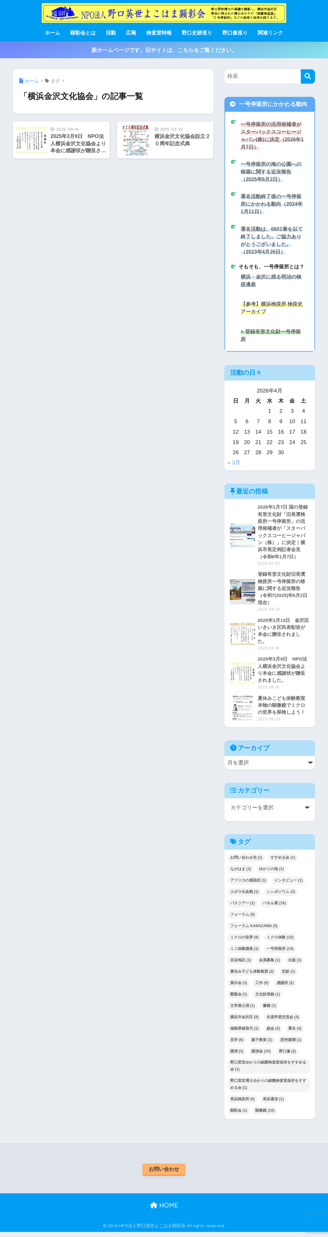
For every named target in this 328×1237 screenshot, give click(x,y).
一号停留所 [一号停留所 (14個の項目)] (280, 953)
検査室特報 (159, 32)
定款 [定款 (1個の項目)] (288, 976)
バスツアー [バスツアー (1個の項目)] (242, 908)
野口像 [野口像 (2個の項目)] (287, 1055)
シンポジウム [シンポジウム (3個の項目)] (281, 896)
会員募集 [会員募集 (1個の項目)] (269, 964)
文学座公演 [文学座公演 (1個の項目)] (242, 1010)
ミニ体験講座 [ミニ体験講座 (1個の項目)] (244, 953)
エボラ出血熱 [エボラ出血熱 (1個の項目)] (244, 896)
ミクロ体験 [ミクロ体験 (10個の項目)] (280, 941)
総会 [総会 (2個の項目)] (273, 1033)
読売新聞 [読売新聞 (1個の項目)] (291, 1044)
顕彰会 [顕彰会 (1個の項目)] (238, 1115)
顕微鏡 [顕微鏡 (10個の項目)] (264, 1115)
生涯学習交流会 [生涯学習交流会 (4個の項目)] (283, 1021)
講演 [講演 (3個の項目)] (236, 1055)
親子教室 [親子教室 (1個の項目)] (261, 1044)
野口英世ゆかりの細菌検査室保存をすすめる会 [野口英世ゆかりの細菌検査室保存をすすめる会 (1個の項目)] (268, 1070)
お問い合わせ (164, 1174)
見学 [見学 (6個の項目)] (236, 1044)
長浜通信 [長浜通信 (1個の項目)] (273, 1104)
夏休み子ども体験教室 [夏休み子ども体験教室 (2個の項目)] (252, 976)
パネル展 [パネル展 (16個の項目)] (274, 908)
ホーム (52, 32)
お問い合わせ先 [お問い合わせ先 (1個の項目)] (246, 862)
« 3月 (234, 465)
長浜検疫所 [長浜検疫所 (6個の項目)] (242, 1104)
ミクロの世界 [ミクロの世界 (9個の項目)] (244, 941)
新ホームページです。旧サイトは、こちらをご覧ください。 (164, 50)
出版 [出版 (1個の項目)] (294, 964)
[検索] (308, 76)
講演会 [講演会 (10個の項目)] (261, 1055)
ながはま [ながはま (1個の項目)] (240, 873)
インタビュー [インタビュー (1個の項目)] (288, 885)
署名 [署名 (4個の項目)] (294, 1033)
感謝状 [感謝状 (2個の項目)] (285, 987)
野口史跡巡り (197, 32)
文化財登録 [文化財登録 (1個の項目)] (267, 998)
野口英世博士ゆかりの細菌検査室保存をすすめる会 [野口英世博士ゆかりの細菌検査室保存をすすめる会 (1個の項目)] (268, 1089)
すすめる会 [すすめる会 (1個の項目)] (282, 862)
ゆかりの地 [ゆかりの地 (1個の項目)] (271, 873)
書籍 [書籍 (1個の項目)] (269, 1010)
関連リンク (270, 32)
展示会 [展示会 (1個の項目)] (238, 987)
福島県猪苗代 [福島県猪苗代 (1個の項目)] (244, 1033)
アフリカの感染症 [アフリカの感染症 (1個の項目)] (248, 885)
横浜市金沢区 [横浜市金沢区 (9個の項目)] (244, 1021)
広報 (131, 32)
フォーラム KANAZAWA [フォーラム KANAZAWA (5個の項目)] (254, 930)
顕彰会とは (83, 32)
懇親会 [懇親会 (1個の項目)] (238, 998)
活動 (111, 32)
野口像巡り (235, 32)
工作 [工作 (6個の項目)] (261, 987)
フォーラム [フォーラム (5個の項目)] (242, 919)
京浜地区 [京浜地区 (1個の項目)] (240, 964)
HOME (164, 1210)
